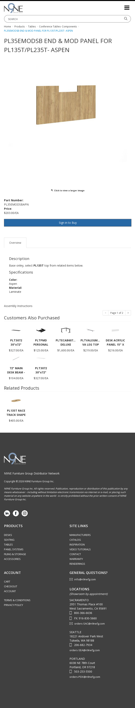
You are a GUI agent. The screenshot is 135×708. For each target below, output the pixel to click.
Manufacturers (80, 535)
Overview (15, 243)
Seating (9, 540)
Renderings (77, 564)
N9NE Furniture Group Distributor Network (31, 473)
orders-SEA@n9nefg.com (85, 650)
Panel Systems (13, 549)
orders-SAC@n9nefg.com (89, 623)
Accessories (12, 559)
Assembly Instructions (18, 306)
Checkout (10, 586)
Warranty (76, 559)
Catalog (75, 540)
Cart (7, 581)
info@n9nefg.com (85, 579)
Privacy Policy (13, 605)
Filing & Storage (15, 554)
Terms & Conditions (17, 600)
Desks (8, 535)
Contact (75, 554)
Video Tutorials (80, 549)
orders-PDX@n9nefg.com (85, 677)
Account (10, 591)
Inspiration (77, 544)
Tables (8, 544)
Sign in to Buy (68, 223)
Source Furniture (24, 8)
